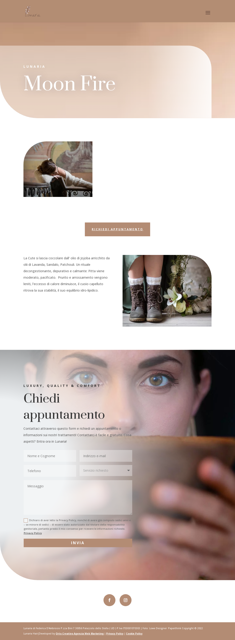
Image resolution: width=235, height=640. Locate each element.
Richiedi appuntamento (117, 229)
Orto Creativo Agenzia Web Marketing (80, 633)
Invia (78, 542)
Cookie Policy (134, 633)
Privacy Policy (33, 533)
